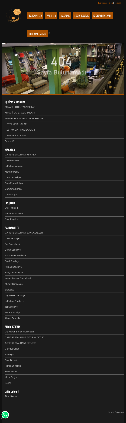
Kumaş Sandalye (13, 267)
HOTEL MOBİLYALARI (16, 124)
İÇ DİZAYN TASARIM (15, 102)
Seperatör (10, 141)
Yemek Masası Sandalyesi (18, 278)
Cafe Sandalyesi (13, 238)
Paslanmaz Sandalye (15, 255)
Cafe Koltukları (12, 348)
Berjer (8, 383)
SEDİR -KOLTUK (12, 327)
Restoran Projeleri (14, 213)
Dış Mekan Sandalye (15, 295)
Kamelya (9, 354)
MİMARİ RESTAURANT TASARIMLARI (24, 118)
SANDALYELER (12, 228)
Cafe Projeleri (11, 219)
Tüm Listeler (11, 396)
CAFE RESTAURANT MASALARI (21, 154)
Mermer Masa (12, 171)
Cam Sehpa (11, 194)
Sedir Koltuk (11, 371)
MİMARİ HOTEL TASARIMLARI (20, 107)
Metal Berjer (11, 377)
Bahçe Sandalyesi (14, 272)
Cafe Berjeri (11, 360)
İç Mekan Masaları (14, 166)
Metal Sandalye (12, 312)
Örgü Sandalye (12, 261)
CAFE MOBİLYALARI (15, 135)
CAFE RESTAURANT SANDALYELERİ (24, 232)
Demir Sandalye (13, 250)
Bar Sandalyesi (12, 244)
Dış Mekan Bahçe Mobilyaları (19, 331)
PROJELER (10, 203)
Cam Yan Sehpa (13, 177)
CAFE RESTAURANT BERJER (20, 343)
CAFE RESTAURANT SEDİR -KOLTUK (24, 337)
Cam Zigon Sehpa (14, 183)
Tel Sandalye (11, 307)
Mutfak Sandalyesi (14, 284)
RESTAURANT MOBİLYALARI (20, 130)
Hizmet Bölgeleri (115, 412)
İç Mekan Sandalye (14, 301)
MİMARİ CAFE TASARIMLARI (20, 112)
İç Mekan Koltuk (13, 366)
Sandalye (9, 289)
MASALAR (10, 150)
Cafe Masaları (12, 160)
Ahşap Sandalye (13, 318)
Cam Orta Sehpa (13, 189)
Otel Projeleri (11, 208)
